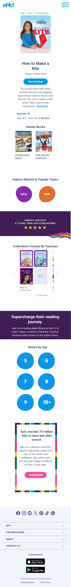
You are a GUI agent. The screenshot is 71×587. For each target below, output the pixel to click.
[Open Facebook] (18, 513)
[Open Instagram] (24, 513)
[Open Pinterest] (41, 513)
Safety (22, 13)
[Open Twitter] (35, 513)
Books (30, 13)
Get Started (35, 475)
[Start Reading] (35, 81)
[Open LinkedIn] (53, 513)
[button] (33, 274)
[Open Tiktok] (47, 513)
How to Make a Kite (41, 13)
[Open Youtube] (30, 513)
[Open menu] (65, 5)
